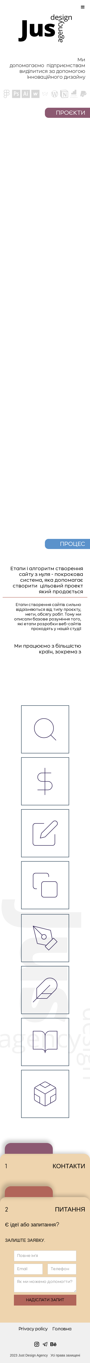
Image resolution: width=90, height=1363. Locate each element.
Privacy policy (33, 1329)
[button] (45, 7)
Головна (62, 1329)
